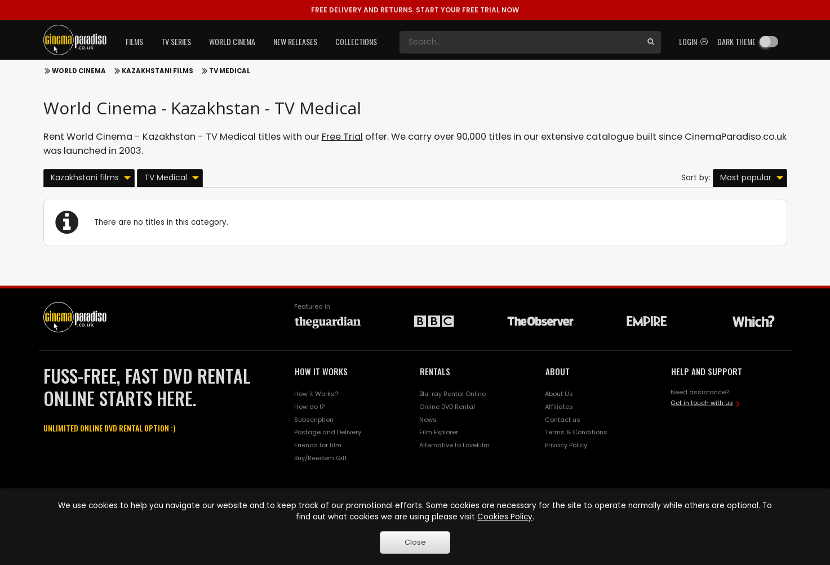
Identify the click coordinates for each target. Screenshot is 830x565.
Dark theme (736, 41)
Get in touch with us (702, 402)
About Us (559, 393)
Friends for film (317, 445)
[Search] (520, 42)
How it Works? (316, 393)
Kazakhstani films (157, 70)
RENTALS (435, 371)
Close (415, 542)
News (428, 419)
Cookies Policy (504, 516)
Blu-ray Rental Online (452, 393)
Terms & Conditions (576, 432)
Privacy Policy (566, 445)
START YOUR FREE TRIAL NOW (415, 10)
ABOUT (557, 371)
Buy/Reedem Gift (320, 457)
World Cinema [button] (232, 41)
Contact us (562, 419)
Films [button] (134, 41)
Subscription (314, 419)
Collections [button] (356, 41)
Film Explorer (438, 432)
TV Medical (229, 70)
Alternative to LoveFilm (454, 445)
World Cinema (79, 70)
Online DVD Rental (447, 406)
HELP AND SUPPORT (706, 371)
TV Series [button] (176, 41)
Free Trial (342, 136)
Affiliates (559, 406)
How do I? (309, 406)
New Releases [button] (295, 41)
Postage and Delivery (327, 432)
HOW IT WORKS (321, 371)
